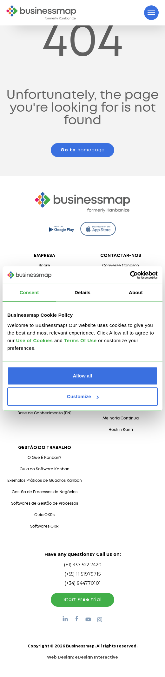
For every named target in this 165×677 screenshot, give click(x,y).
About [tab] (136, 292)
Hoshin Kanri (121, 430)
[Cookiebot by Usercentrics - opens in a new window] (130, 275)
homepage (83, 150)
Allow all (82, 375)
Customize (83, 396)
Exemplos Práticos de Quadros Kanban (44, 480)
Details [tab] (82, 292)
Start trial (82, 600)
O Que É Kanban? (44, 457)
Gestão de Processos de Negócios (44, 492)
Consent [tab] (29, 292)
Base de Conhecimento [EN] (44, 413)
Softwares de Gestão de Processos (44, 503)
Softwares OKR (44, 526)
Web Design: (82, 657)
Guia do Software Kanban (44, 469)
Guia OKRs (44, 515)
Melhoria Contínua (120, 418)
